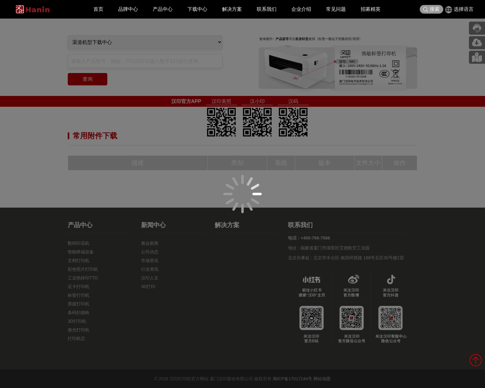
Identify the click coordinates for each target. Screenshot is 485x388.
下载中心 (197, 9)
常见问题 (336, 9)
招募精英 (370, 9)
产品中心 (163, 9)
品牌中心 (128, 9)
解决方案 (232, 9)
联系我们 (267, 9)
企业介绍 (301, 9)
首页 (98, 9)
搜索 (431, 9)
